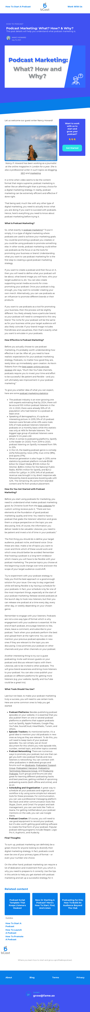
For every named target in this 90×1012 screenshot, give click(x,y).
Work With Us (75, 6)
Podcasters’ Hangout (26, 768)
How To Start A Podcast (18, 6)
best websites (45, 506)
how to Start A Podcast (13, 923)
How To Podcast (14, 24)
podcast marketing (33, 230)
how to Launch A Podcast (14, 930)
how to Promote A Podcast (14, 937)
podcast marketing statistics (34, 393)
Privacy (80, 976)
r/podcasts (30, 765)
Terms (55, 976)
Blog (32, 976)
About (9, 976)
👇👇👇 (72, 131)
